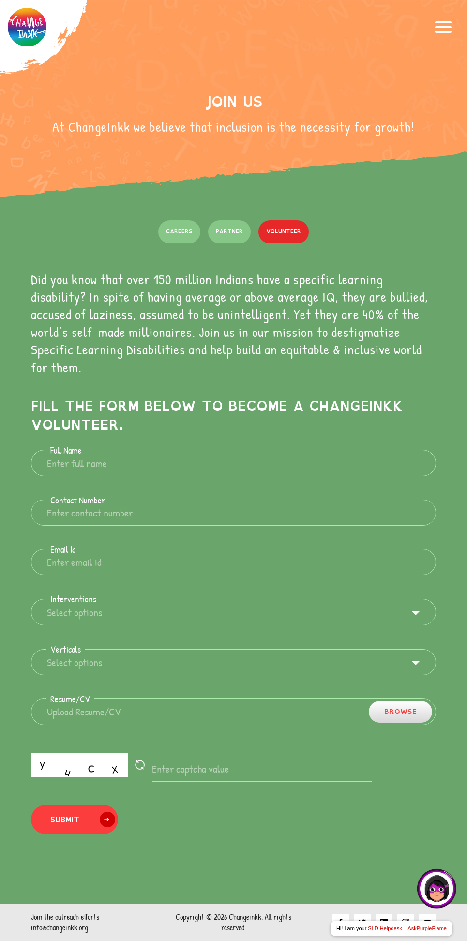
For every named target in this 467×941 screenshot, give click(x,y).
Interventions (73, 599)
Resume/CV (70, 699)
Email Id (62, 549)
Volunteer (283, 231)
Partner (229, 231)
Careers (179, 231)
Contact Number (77, 500)
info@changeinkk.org (59, 927)
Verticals (65, 649)
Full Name (66, 450)
